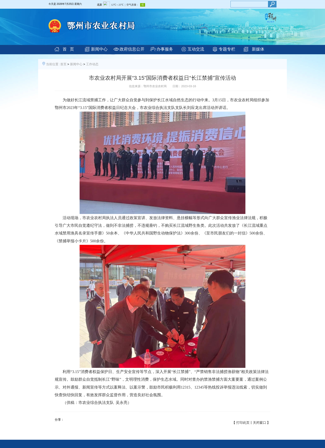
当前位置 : (53, 64)
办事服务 (164, 49)
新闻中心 (99, 49)
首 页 (68, 49)
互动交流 (196, 49)
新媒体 (258, 49)
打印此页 (243, 422)
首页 (63, 64)
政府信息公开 (132, 49)
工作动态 (92, 64)
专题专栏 (227, 49)
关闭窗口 (259, 422)
